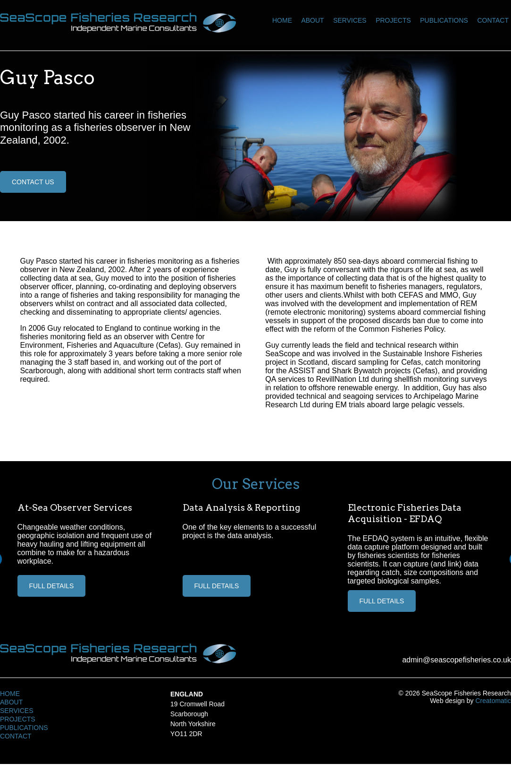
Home (282, 20)
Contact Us (33, 182)
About (312, 20)
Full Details (51, 586)
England (186, 694)
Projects (393, 20)
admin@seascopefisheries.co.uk (456, 660)
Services (350, 20)
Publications (444, 20)
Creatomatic (493, 700)
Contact (493, 20)
